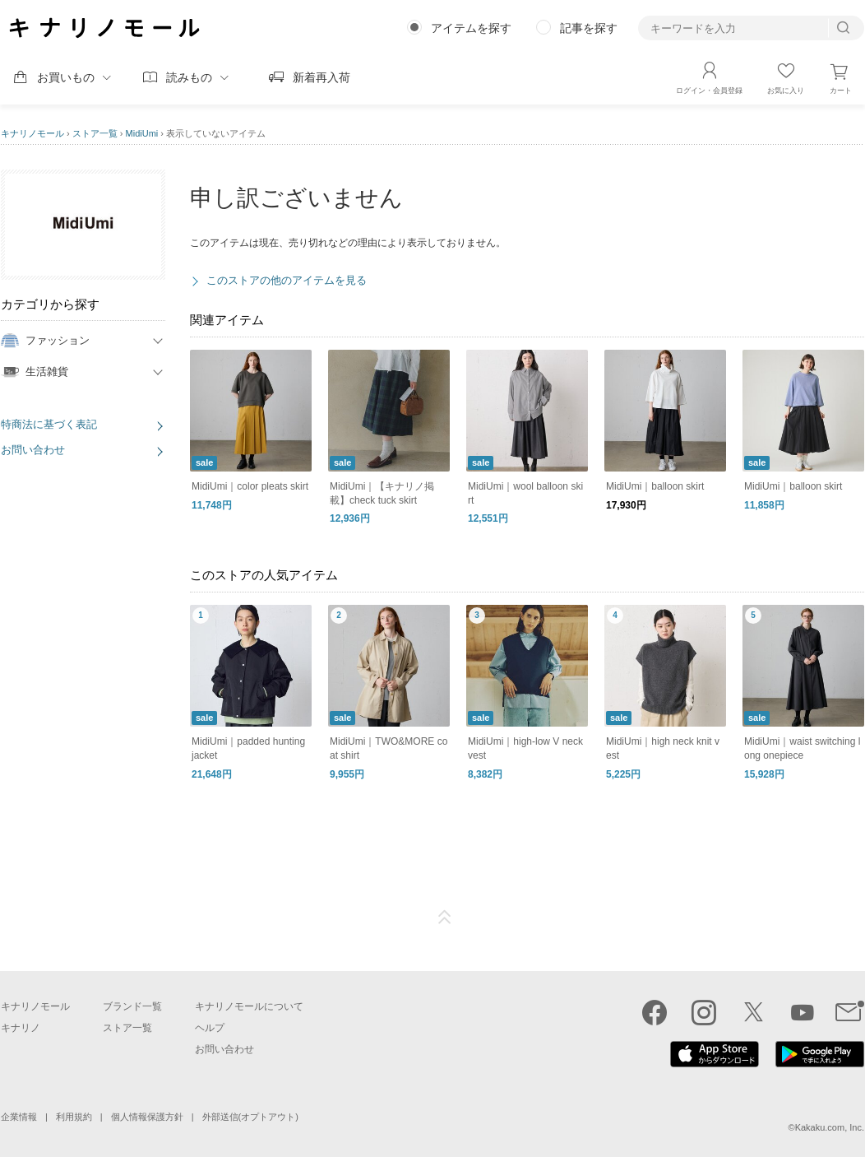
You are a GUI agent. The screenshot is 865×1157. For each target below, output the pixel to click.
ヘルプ (209, 1028)
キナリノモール (32, 133)
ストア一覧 (95, 133)
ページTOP (444, 917)
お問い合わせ (33, 450)
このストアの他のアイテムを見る (286, 280)
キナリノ (20, 1028)
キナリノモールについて (249, 1006)
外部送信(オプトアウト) (250, 1117)
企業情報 (19, 1117)
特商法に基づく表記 (49, 424)
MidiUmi (142, 133)
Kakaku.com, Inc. (829, 1127)
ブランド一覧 (132, 1006)
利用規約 (74, 1117)
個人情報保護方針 (147, 1117)
